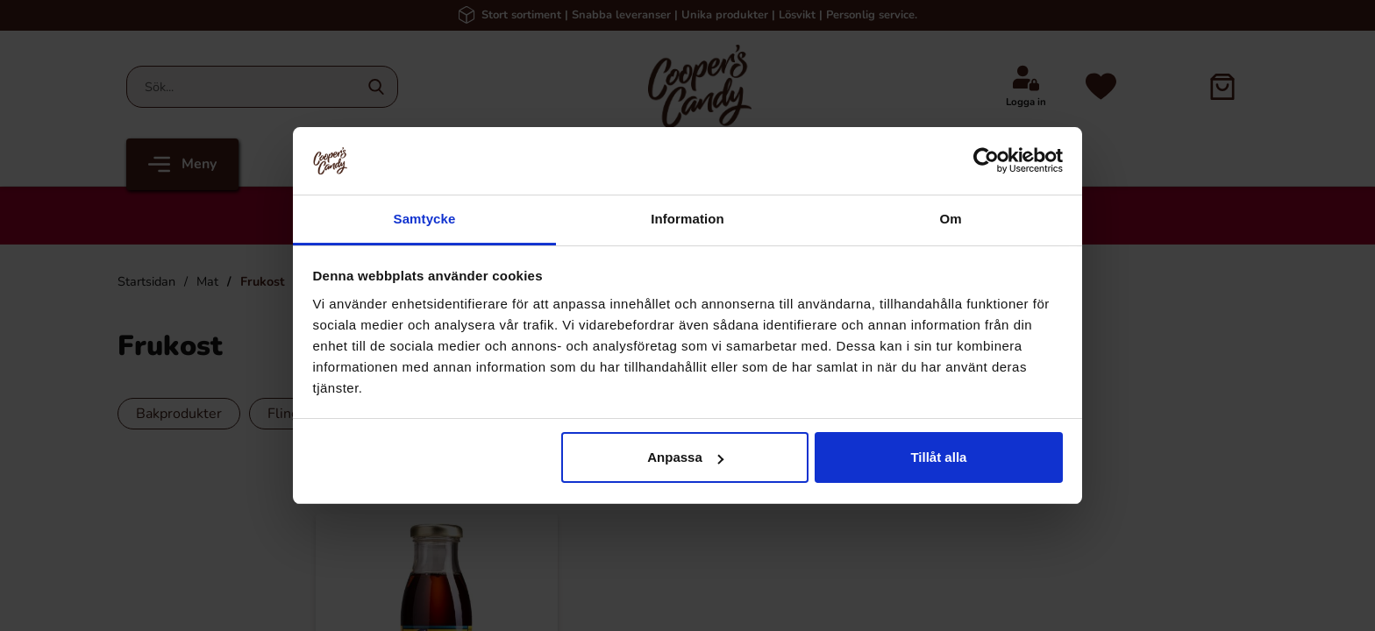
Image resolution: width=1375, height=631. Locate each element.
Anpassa (685, 457)
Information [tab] (687, 218)
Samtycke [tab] (425, 218)
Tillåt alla (938, 457)
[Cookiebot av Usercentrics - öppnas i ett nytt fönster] (986, 160)
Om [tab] (950, 218)
